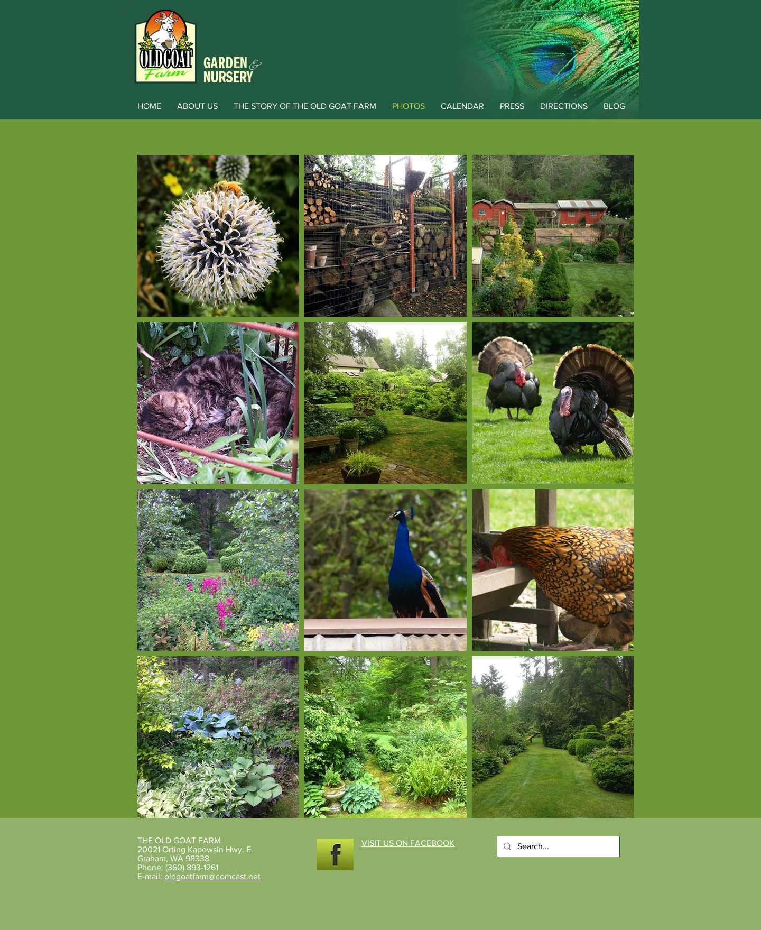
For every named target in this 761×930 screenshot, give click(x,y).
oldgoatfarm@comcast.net (212, 876)
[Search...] (557, 846)
